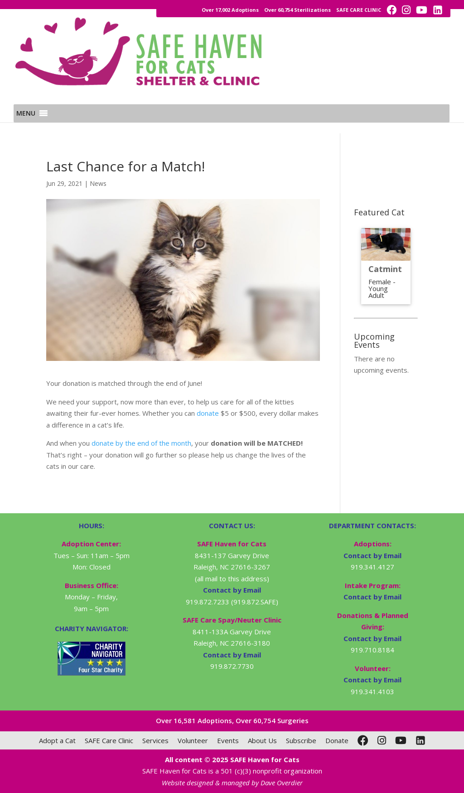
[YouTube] (401, 740)
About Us (262, 740)
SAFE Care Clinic (109, 740)
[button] (25, 124)
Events (228, 740)
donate (208, 413)
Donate (336, 740)
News (98, 183)
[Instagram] (382, 740)
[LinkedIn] (420, 740)
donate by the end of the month (141, 443)
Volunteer (193, 740)
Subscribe (301, 740)
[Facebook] (363, 740)
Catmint (385, 268)
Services (155, 740)
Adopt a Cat (57, 740)
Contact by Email (372, 555)
